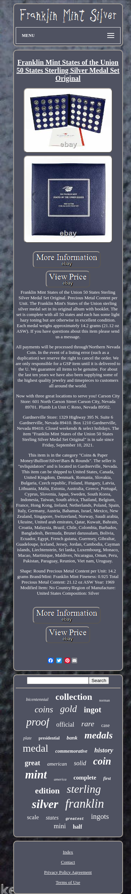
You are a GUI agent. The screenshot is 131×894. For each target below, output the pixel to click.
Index (68, 852)
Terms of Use (68, 882)
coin (102, 761)
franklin (84, 803)
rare (87, 723)
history (103, 750)
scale (33, 817)
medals (99, 735)
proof (37, 722)
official (65, 724)
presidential (48, 738)
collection (74, 697)
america (60, 779)
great (32, 763)
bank (72, 738)
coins (44, 709)
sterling (84, 789)
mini (60, 826)
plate (27, 738)
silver (45, 804)
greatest (75, 819)
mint (36, 774)
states (52, 818)
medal (35, 748)
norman (104, 700)
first (107, 778)
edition (47, 790)
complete (84, 777)
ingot (92, 709)
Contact (68, 862)
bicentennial (37, 699)
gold (68, 709)
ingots (100, 816)
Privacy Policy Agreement (68, 872)
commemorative (71, 751)
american (57, 764)
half (77, 827)
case (105, 725)
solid (80, 763)
